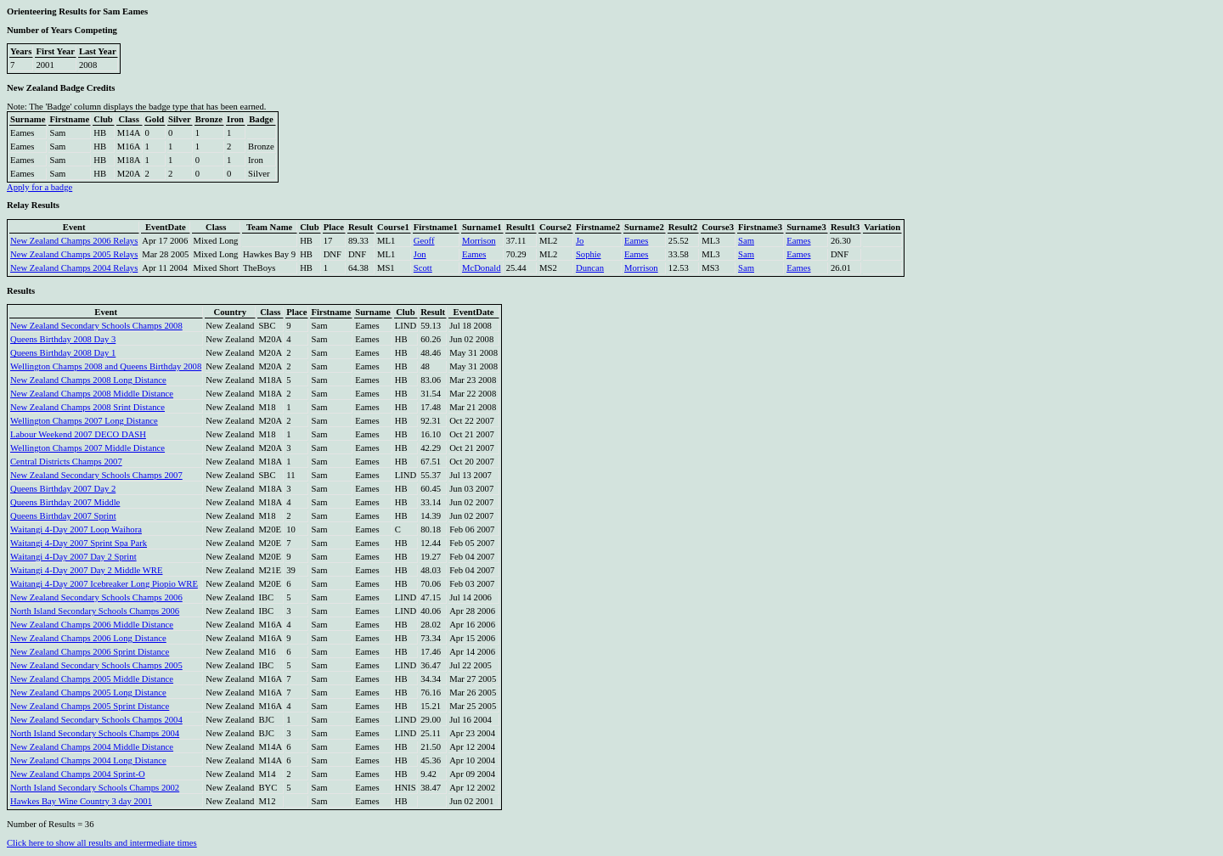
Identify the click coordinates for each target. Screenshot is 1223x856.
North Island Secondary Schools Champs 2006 (94, 611)
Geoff (424, 240)
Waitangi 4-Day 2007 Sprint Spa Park (78, 543)
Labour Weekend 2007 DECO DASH (78, 434)
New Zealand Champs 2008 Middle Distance (91, 393)
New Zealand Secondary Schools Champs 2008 (96, 325)
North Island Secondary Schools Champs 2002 (94, 787)
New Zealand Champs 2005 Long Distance (88, 692)
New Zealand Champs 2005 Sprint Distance (89, 706)
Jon (420, 254)
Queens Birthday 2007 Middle (65, 502)
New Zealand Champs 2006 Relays (74, 240)
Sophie (588, 254)
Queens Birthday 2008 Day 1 (63, 353)
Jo (579, 240)
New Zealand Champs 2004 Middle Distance (91, 747)
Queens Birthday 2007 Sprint (63, 516)
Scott (423, 268)
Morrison (479, 240)
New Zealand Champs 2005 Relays (74, 254)
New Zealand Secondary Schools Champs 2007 (96, 475)
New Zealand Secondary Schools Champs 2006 (96, 597)
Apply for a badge (39, 187)
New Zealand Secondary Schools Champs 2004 (96, 719)
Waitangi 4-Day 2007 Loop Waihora (76, 529)
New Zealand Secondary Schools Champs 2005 (96, 665)
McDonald (481, 268)
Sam (746, 240)
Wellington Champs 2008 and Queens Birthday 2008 (105, 366)
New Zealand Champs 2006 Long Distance (88, 638)
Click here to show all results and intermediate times (102, 843)
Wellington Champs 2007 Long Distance (84, 420)
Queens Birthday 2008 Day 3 (63, 339)
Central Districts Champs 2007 (66, 461)
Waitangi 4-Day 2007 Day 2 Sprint (73, 556)
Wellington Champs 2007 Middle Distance (87, 448)
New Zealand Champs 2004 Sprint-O (77, 774)
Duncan (590, 268)
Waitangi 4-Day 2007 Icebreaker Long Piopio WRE (104, 583)
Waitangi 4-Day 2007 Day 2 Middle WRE (86, 570)
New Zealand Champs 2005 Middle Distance (91, 679)
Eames (636, 240)
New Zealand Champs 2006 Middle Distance (91, 624)
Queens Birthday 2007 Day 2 (63, 488)
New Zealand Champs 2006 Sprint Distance (89, 651)
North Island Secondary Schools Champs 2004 (94, 733)
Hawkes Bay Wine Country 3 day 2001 (81, 801)
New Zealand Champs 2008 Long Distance (88, 380)
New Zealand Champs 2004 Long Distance (88, 760)
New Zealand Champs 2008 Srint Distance (87, 407)
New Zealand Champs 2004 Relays (74, 268)
